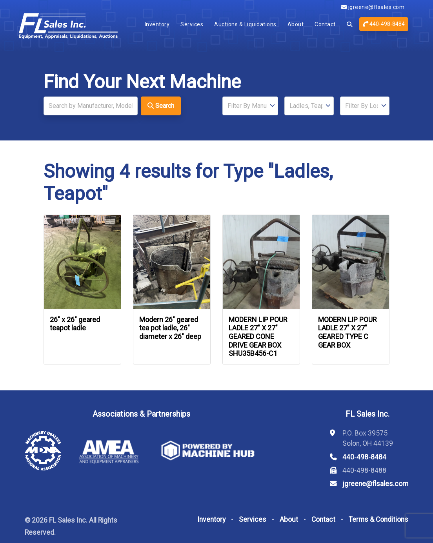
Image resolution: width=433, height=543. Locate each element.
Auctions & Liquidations (245, 24)
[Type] (309, 106)
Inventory (157, 24)
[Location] (364, 106)
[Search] (91, 106)
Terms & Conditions (378, 519)
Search (160, 105)
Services (191, 24)
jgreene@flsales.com (373, 7)
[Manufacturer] (250, 106)
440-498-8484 (384, 24)
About (295, 24)
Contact (325, 24)
